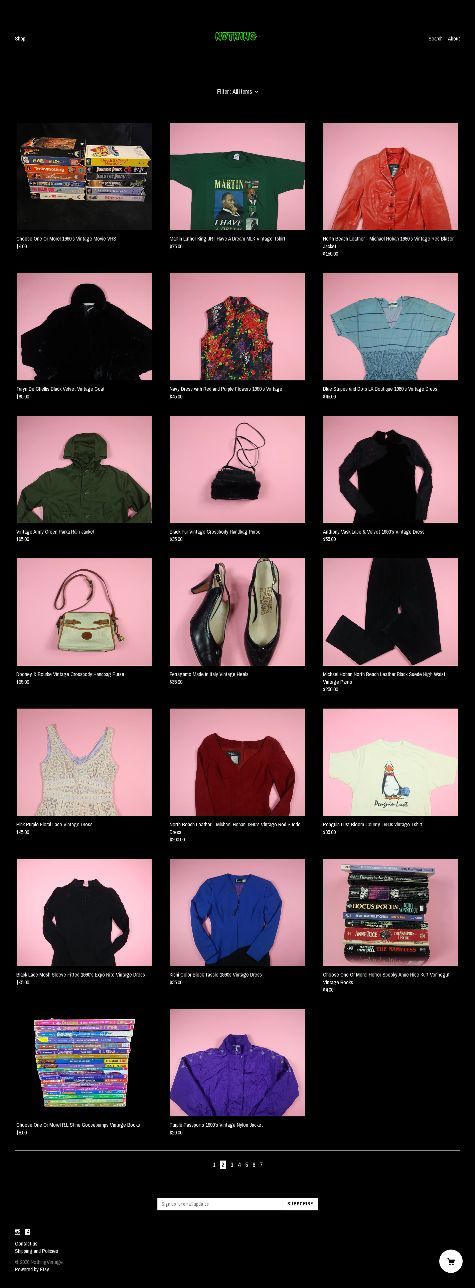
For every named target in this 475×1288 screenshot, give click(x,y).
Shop (20, 38)
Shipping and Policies (36, 1251)
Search (436, 38)
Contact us (26, 1243)
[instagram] (17, 1232)
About (454, 38)
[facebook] (27, 1232)
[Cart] (451, 1261)
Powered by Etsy (32, 1269)
